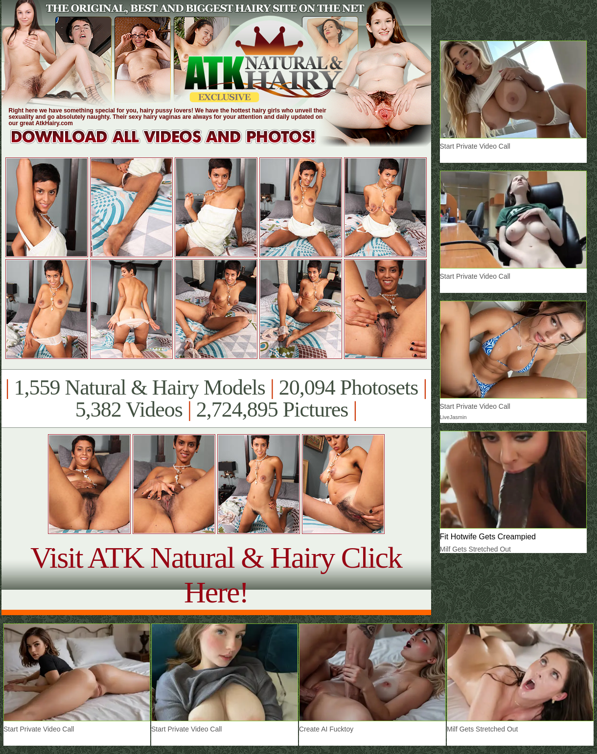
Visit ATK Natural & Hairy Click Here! (216, 575)
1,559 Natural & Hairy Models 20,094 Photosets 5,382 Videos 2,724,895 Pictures (216, 399)
